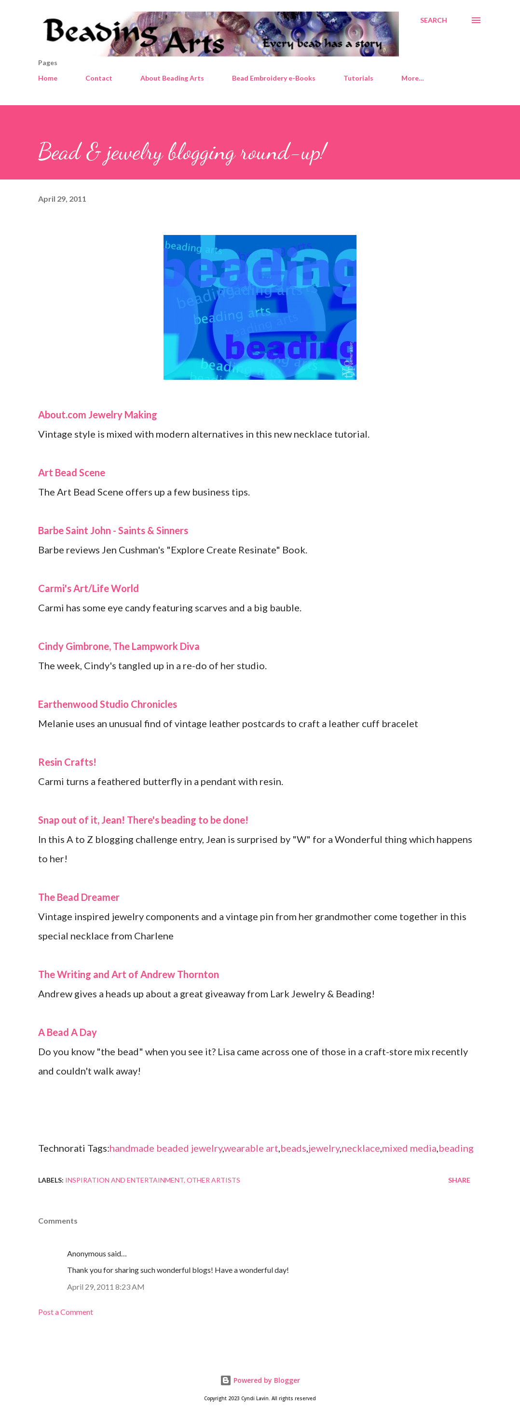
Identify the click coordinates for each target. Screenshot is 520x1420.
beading (456, 1148)
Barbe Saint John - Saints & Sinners (113, 530)
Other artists (213, 1180)
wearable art (251, 1148)
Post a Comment (65, 1311)
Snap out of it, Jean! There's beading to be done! (143, 820)
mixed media (409, 1148)
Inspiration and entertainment (124, 1180)
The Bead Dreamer (79, 897)
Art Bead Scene (71, 472)
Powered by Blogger (260, 1380)
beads (293, 1148)
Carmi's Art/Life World (88, 588)
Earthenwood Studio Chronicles (107, 704)
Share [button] (459, 1180)
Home (47, 78)
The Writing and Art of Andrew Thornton (128, 974)
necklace (361, 1148)
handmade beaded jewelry (165, 1148)
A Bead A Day (67, 1032)
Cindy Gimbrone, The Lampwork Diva (119, 646)
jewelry (324, 1148)
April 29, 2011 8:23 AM (106, 1286)
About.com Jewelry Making (97, 414)
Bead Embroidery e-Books (273, 78)
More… (412, 78)
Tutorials (358, 78)
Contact (98, 78)
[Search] (433, 20)
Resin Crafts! (67, 762)
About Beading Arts (172, 78)
